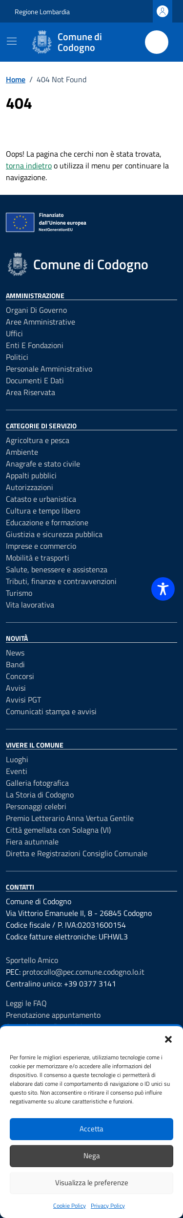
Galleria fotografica (37, 783)
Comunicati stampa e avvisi (51, 711)
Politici (17, 357)
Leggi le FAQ (26, 1003)
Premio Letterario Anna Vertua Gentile (70, 818)
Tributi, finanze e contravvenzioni (61, 581)
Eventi (16, 771)
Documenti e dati (35, 380)
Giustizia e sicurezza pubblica (54, 534)
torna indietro (29, 165)
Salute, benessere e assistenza (56, 569)
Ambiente (22, 452)
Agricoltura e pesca (37, 440)
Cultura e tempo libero (43, 510)
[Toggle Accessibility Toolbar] (163, 589)
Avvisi (16, 688)
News (15, 652)
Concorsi (20, 676)
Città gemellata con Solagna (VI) (58, 830)
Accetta (91, 1128)
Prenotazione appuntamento (53, 1015)
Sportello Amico (32, 960)
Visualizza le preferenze (91, 1182)
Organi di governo (36, 310)
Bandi (15, 664)
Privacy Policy (108, 1205)
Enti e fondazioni (34, 345)
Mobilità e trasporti (37, 557)
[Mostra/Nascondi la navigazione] (12, 41)
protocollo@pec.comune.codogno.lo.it (83, 972)
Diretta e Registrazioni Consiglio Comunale (76, 853)
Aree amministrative (40, 322)
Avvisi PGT (23, 699)
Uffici (14, 333)
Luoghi (17, 759)
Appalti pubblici (31, 475)
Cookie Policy (69, 1205)
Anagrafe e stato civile (43, 463)
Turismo (19, 593)
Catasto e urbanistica (41, 499)
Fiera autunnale (32, 841)
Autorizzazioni (29, 487)
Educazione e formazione (47, 522)
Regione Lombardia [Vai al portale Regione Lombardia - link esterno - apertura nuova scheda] (42, 11)
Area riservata (30, 392)
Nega (91, 1155)
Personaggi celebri (36, 806)
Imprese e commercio (41, 546)
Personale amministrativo (49, 369)
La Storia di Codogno (40, 794)
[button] (168, 1038)
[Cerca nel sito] (156, 42)
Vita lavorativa (30, 604)
